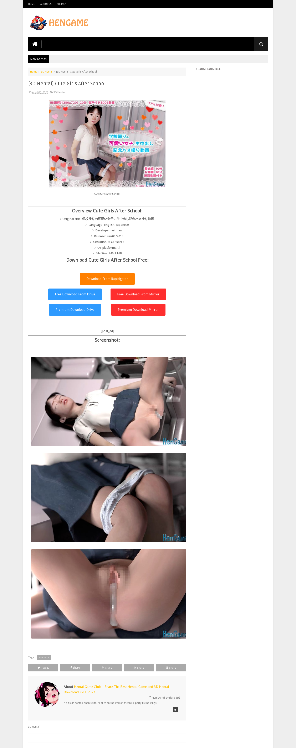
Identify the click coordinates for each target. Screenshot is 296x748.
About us (45, 4)
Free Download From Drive (75, 294)
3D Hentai (46, 71)
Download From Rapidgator (107, 279)
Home (31, 4)
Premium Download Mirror (138, 310)
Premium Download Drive (75, 310)
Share (75, 667)
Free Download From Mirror (138, 294)
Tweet (43, 667)
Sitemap (61, 4)
